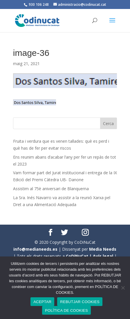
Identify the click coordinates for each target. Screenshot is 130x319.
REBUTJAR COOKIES (79, 302)
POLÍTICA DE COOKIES (66, 310)
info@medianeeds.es (35, 249)
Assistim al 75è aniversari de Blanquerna (51, 188)
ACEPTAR (42, 302)
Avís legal (103, 256)
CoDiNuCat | (79, 256)
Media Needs (102, 249)
